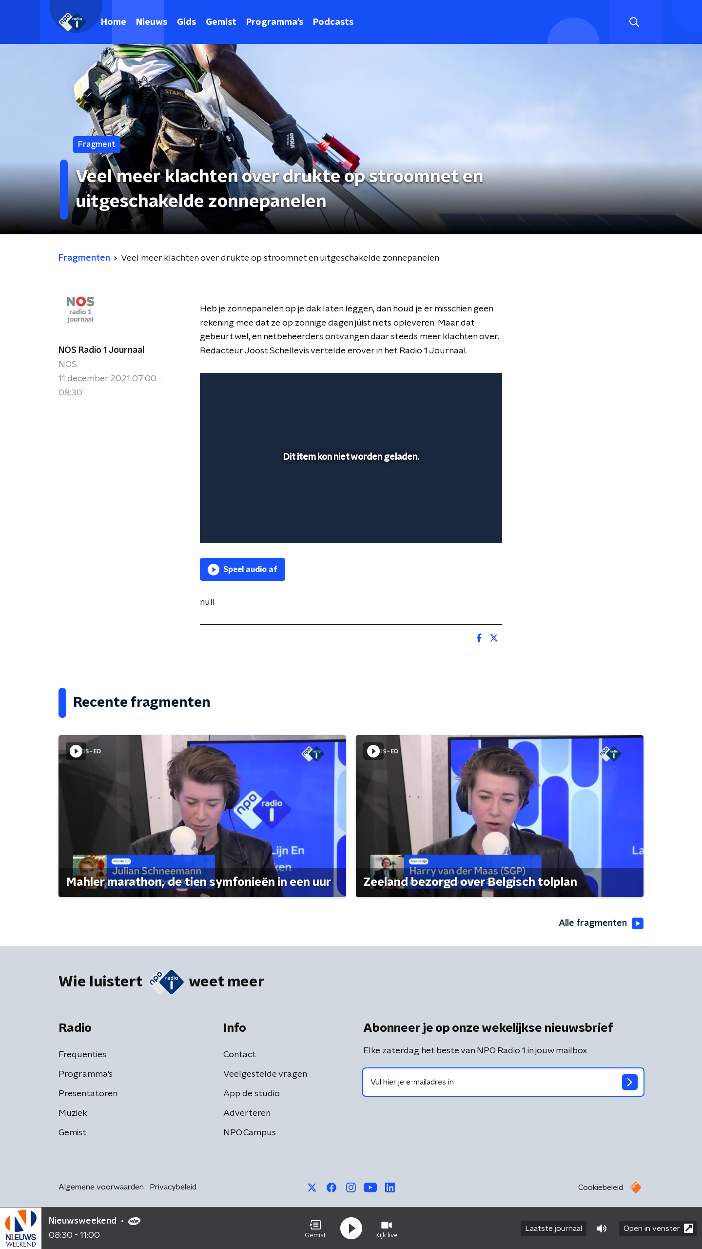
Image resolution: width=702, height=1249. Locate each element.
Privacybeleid (173, 1187)
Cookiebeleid (600, 1187)
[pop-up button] (458, 522)
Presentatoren (87, 1093)
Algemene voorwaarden (101, 1187)
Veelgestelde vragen (265, 1074)
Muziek (72, 1113)
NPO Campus (249, 1132)
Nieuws (151, 22)
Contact (239, 1054)
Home (113, 22)
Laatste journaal (553, 1228)
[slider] (349, 495)
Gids (186, 22)
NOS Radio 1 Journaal (101, 350)
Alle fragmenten (601, 923)
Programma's (274, 22)
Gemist (221, 22)
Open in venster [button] (658, 1228)
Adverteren (247, 1113)
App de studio (251, 1093)
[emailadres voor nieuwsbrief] (503, 1082)
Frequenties (82, 1054)
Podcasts (333, 22)
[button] (315, 1228)
